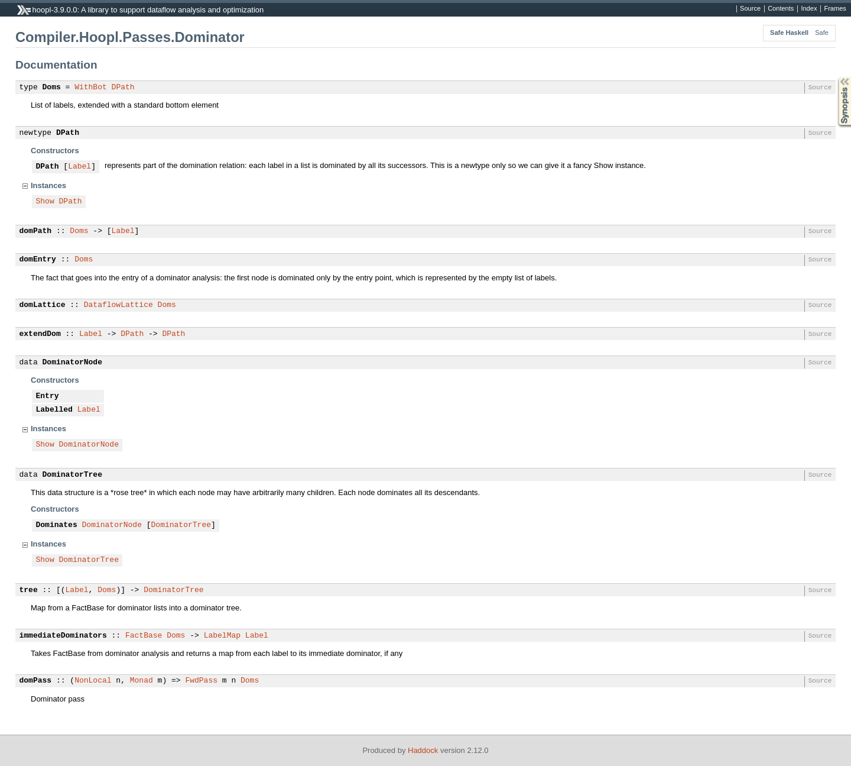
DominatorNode (72, 362)
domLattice (43, 305)
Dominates (56, 525)
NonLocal (92, 680)
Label (79, 166)
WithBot (90, 87)
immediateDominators (63, 636)
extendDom (40, 334)
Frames (835, 8)
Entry (47, 396)
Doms (52, 87)
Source (750, 8)
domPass (36, 680)
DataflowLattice (118, 305)
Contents (781, 8)
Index (809, 8)
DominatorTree (72, 475)
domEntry (38, 259)
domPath (36, 231)
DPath (123, 87)
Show (45, 201)
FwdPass (201, 680)
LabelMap (222, 636)
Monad (141, 680)
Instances (48, 185)
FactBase (143, 636)
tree (29, 590)
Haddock (423, 750)
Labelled (54, 410)
